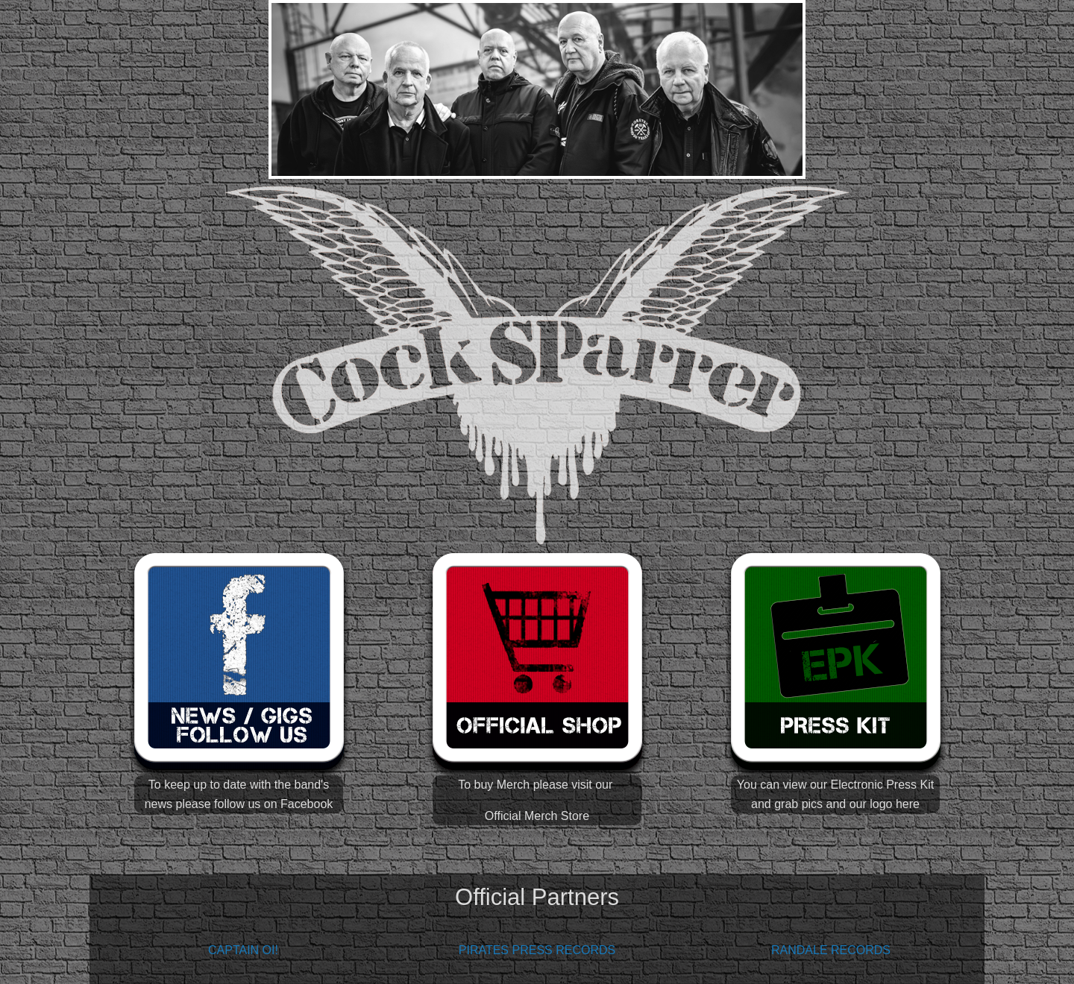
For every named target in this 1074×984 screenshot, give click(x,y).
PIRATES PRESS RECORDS (537, 950)
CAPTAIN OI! (243, 950)
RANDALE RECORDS (831, 950)
